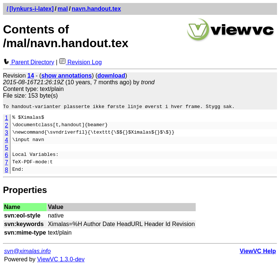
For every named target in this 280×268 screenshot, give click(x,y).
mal (63, 9)
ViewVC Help (258, 252)
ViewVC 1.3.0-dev (61, 260)
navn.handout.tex (96, 9)
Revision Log (80, 62)
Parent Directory (28, 62)
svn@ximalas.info (27, 252)
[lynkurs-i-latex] (31, 9)
